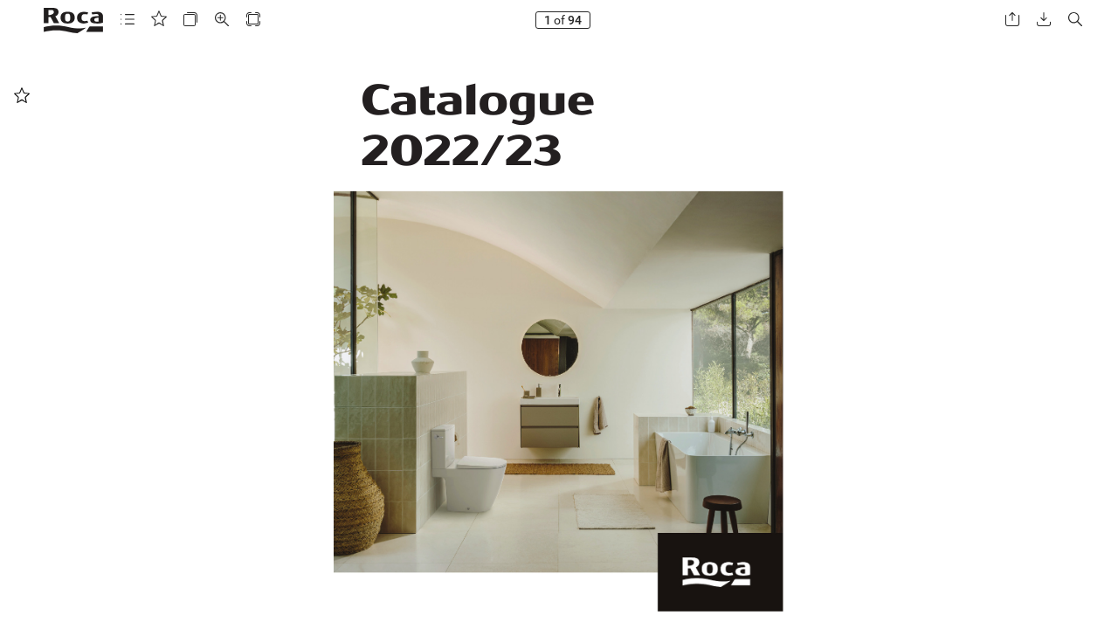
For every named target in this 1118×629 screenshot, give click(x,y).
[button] (127, 19)
